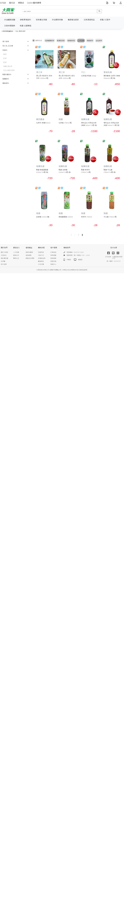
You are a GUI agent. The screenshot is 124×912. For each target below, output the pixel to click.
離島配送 (41, 261)
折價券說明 (41, 258)
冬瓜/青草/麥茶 (20, 31)
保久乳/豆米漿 (7, 46)
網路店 (21, 3)
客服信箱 (53, 261)
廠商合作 (16, 255)
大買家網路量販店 (7, 31)
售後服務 (53, 258)
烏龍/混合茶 (7, 66)
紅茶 (5, 58)
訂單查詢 (53, 252)
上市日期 (81, 40)
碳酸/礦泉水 (6, 74)
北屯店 (3, 3)
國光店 (12, 3)
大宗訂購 (41, 264)
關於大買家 (4, 252)
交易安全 (4, 255)
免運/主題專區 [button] (25, 26)
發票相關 (53, 255)
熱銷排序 (90, 40)
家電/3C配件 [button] (105, 20)
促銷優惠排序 (49, 40)
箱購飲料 (5, 79)
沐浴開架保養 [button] (57, 20)
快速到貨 (41, 252)
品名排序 (99, 40)
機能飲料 (5, 83)
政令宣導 (4, 264)
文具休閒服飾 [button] (9, 26)
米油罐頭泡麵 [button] (9, 20)
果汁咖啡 (5, 41)
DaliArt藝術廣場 (34, 3)
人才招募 (16, 252)
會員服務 (28, 255)
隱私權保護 (4, 258)
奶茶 (5, 62)
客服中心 (53, 264)
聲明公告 (16, 258)
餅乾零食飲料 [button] (25, 20)
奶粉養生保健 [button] (41, 20)
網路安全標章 (30, 258)
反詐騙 (3, 261)
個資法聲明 (29, 252)
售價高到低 (71, 40)
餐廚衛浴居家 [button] (73, 20)
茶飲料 (4, 50)
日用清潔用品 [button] (89, 20)
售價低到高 (60, 40)
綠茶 (5, 54)
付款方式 (41, 255)
